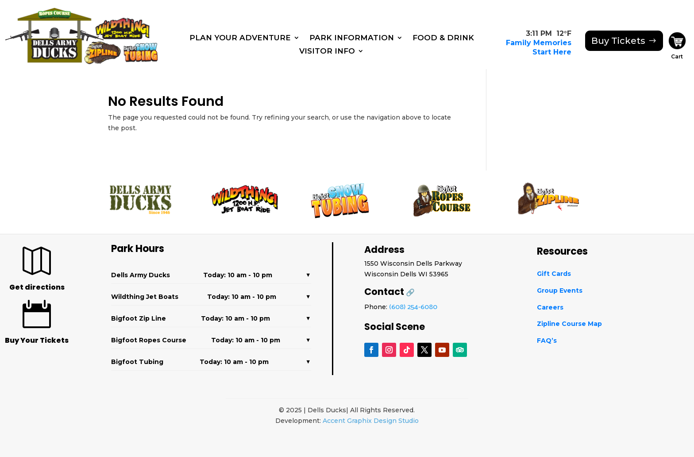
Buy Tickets (618, 40)
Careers (550, 307)
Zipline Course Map (569, 324)
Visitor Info (327, 51)
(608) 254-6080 (413, 307)
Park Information (351, 38)
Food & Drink (443, 38)
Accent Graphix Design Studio (371, 421)
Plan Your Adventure (240, 38)
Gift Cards (554, 274)
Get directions (37, 287)
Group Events (559, 290)
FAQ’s (547, 341)
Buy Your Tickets (37, 340)
